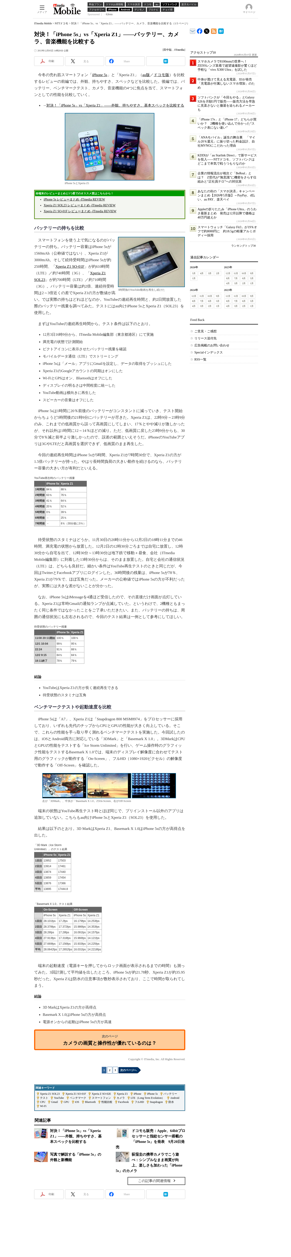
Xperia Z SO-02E (101, 1093)
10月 (244, 273)
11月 (236, 273)
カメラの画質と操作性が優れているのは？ (109, 1043)
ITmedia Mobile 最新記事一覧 (214, 30)
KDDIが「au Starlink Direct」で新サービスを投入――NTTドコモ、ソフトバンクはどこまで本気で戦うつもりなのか (227, 159)
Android (174, 1097)
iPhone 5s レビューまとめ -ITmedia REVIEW (74, 199)
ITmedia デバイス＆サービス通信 (193, 30)
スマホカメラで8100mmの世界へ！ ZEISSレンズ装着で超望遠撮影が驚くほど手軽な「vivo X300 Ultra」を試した (227, 65)
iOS (77, 1102)
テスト (44, 1097)
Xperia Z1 (122, 1093)
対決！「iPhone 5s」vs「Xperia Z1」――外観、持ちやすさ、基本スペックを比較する (115, 105)
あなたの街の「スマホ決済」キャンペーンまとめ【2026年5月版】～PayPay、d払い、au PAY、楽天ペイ (226, 195)
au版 (146, 75)
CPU (42, 1102)
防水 (171, 1102)
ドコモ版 (161, 75)
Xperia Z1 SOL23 (50, 1093)
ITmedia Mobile (43, 23)
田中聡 (167, 49)
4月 (201, 273)
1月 (194, 278)
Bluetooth (90, 1102)
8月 (228, 278)
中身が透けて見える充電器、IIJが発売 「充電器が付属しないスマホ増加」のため (226, 83)
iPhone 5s (99, 75)
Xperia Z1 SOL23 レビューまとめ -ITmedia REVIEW (79, 205)
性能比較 (106, 1102)
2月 (217, 273)
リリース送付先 (205, 338)
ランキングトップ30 (243, 245)
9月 (251, 273)
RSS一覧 (200, 359)
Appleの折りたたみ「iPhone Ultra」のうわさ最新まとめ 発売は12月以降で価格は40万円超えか (227, 213)
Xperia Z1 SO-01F (69, 266)
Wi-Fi (43, 1106)
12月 (228, 273)
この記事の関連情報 (154, 1181)
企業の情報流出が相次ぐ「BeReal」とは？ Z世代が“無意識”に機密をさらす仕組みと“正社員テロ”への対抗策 (227, 177)
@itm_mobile (207, 30)
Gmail (54, 1102)
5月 (194, 273)
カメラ (121, 1097)
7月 (236, 278)
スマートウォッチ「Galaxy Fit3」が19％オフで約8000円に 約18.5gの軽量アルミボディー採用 (227, 231)
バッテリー (170, 1093)
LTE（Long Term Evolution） (147, 1097)
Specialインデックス (208, 352)
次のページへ (128, 1070)
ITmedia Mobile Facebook (200, 30)
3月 (209, 273)
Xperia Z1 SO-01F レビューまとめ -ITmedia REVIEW (80, 211)
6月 (244, 278)
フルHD (139, 1102)
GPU (66, 1102)
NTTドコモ (61, 23)
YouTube (59, 1097)
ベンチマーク (78, 1097)
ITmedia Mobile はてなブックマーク (221, 30)
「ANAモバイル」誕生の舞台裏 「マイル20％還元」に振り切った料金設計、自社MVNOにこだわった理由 (226, 141)
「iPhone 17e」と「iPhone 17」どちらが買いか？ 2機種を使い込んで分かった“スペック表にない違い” (227, 123)
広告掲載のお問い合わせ (211, 345)
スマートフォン (101, 1097)
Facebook (123, 1102)
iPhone (137, 1093)
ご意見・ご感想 (205, 331)
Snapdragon (156, 1102)
